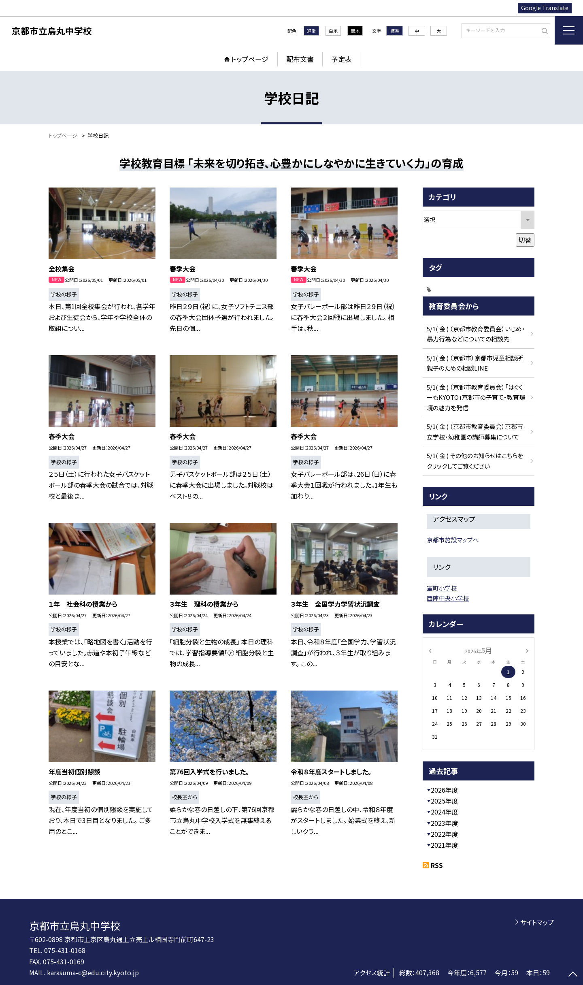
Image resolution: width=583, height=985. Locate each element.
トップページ (249, 59)
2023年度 (444, 823)
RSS (437, 865)
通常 (311, 31)
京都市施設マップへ (453, 539)
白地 (333, 31)
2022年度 (444, 834)
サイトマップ (537, 922)
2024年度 (444, 812)
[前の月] (430, 649)
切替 (525, 240)
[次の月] (527, 649)
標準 (394, 31)
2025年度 (444, 801)
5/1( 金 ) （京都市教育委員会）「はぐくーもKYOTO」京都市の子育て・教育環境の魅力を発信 (476, 397)
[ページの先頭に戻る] (573, 975)
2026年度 (444, 790)
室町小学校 (442, 588)
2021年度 (444, 845)
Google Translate (544, 8)
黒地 (355, 31)
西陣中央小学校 (448, 598)
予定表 (341, 59)
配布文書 (300, 59)
